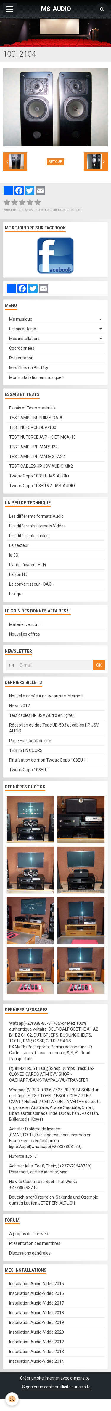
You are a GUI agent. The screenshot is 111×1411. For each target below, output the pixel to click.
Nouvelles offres (24, 634)
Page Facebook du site (30, 740)
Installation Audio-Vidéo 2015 (36, 1283)
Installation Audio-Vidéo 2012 (36, 1342)
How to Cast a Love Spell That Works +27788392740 (43, 1184)
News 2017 (19, 705)
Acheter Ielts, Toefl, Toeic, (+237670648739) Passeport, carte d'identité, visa (50, 1169)
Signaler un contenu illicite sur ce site (56, 1387)
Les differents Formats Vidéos (37, 526)
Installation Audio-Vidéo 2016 (36, 1293)
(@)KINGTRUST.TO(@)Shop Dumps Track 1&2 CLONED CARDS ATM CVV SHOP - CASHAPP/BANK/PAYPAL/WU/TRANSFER (51, 1074)
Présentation (21, 358)
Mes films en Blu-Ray (28, 367)
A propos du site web (28, 1233)
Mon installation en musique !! (36, 377)
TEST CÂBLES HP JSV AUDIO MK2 (41, 466)
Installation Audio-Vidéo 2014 (36, 1361)
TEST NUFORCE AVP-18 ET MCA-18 (42, 437)
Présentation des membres (34, 1243)
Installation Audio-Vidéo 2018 (36, 1312)
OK (99, 665)
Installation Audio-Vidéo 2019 (36, 1322)
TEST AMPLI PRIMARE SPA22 (37, 456)
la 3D (13, 555)
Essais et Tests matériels (32, 408)
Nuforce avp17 (23, 1156)
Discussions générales (30, 1253)
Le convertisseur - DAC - (31, 584)
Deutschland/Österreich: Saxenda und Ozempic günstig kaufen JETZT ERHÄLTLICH (53, 1200)
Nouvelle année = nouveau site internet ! (46, 696)
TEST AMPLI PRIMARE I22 (33, 446)
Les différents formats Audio (36, 516)
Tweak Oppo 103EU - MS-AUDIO (39, 476)
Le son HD (18, 574)
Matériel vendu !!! (25, 624)
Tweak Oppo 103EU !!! (29, 769)
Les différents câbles (29, 535)
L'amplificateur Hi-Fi (27, 564)
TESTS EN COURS (26, 750)
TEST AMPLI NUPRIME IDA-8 (35, 417)
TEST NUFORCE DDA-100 (32, 427)
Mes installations (25, 338)
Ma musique (20, 319)
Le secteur (19, 545)
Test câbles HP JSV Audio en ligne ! (41, 715)
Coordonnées (21, 348)
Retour (55, 162)
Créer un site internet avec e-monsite (54, 1378)
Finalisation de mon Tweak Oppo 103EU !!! (47, 760)
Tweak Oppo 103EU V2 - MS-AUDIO (42, 485)
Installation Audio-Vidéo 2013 (36, 1351)
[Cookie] (12, 1399)
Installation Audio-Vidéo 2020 (36, 1332)
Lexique (16, 594)
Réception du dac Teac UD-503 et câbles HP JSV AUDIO (54, 728)
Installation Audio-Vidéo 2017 (36, 1303)
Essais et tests (22, 328)
